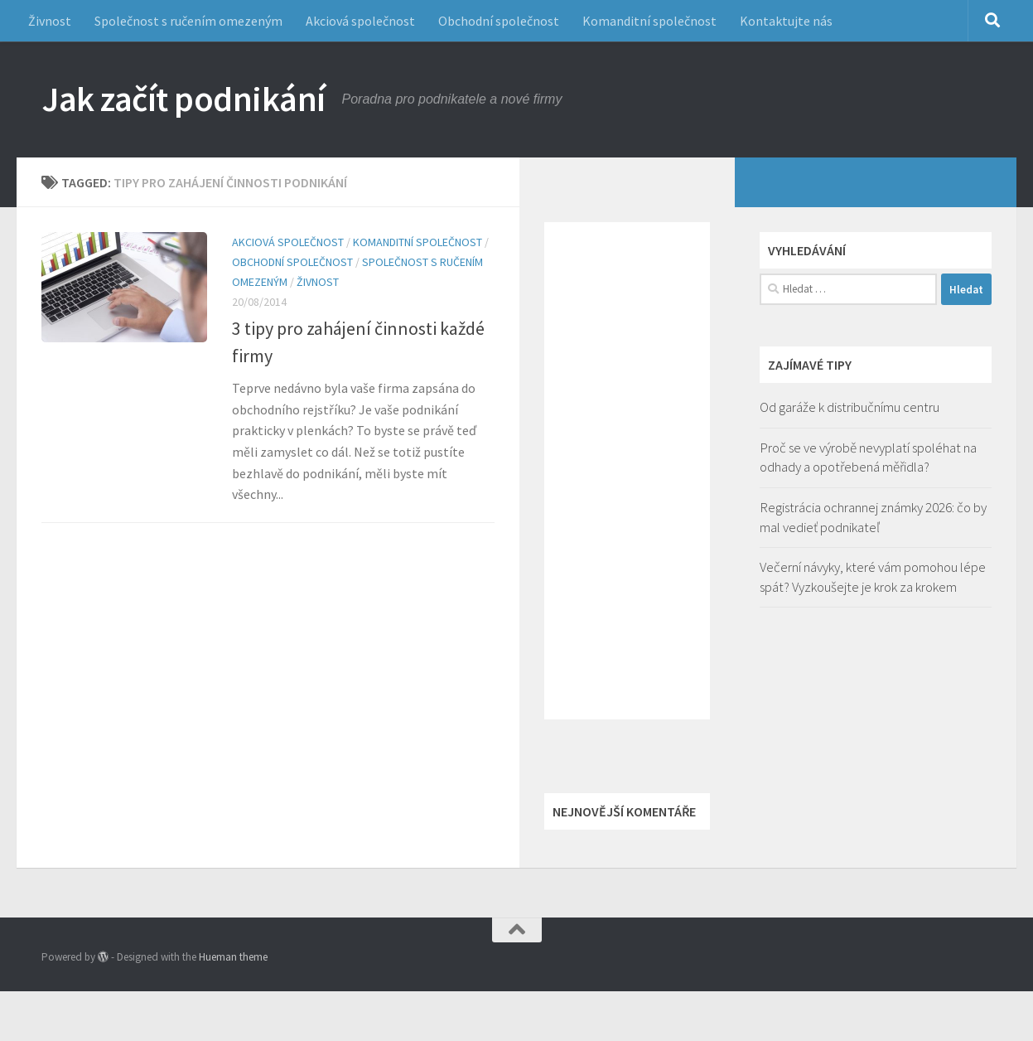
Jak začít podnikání (183, 98)
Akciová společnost (360, 20)
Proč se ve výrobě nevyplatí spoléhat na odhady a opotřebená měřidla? (868, 457)
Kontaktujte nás (786, 20)
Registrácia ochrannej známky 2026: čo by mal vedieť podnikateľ (873, 517)
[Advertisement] (627, 470)
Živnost (49, 20)
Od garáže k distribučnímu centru (849, 407)
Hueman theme (233, 957)
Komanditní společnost (649, 20)
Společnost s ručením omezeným (188, 20)
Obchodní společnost (498, 20)
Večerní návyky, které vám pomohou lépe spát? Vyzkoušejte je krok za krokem (873, 577)
